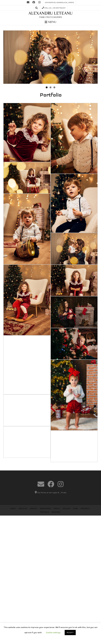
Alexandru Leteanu (50, 13)
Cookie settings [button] (53, 632)
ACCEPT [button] (70, 632)
